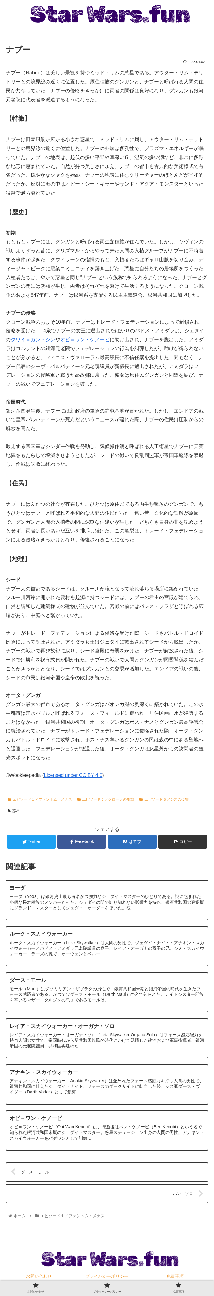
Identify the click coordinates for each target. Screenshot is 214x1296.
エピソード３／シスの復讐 (164, 799)
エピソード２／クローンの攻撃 (105, 799)
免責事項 (175, 1276)
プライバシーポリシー (106, 1276)
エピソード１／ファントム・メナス (40, 799)
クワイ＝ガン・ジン (33, 339)
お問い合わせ (39, 1276)
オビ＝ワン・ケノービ (85, 339)
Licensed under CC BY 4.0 (73, 775)
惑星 (14, 811)
